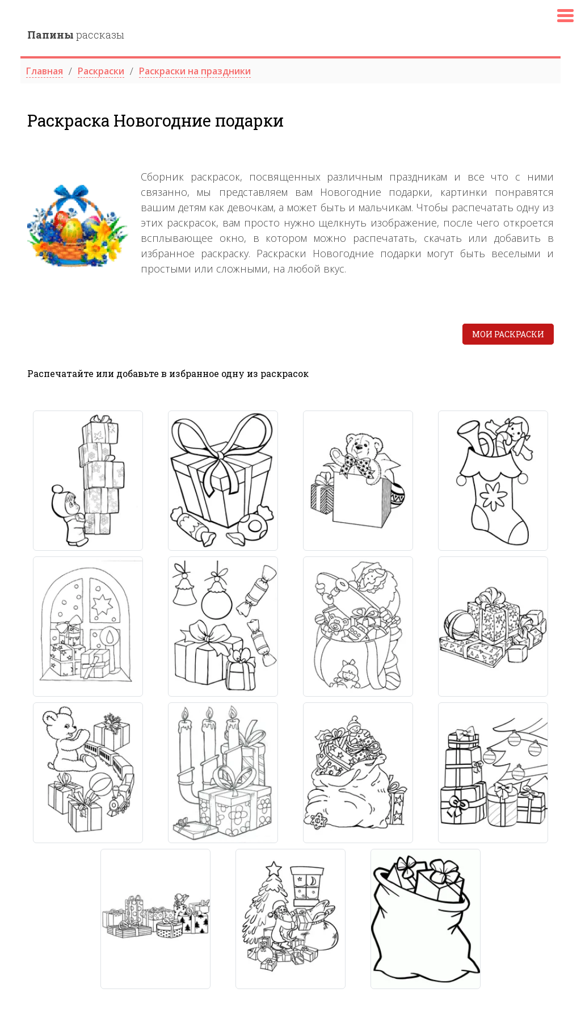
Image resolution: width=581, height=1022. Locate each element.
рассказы (75, 34)
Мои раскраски (508, 334)
